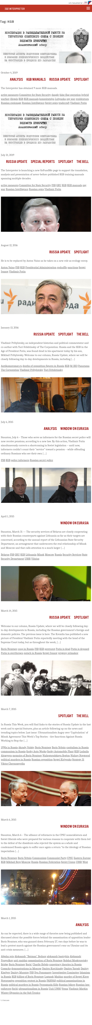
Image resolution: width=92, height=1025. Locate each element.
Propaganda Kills (48, 984)
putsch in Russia (33, 653)
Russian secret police (41, 460)
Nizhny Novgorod (80, 755)
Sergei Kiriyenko (62, 759)
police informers (20, 460)
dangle (55, 94)
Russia (58, 554)
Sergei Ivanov (50, 653)
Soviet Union (68, 862)
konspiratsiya (46, 98)
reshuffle (62, 267)
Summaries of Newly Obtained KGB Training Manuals (36, 67)
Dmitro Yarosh (72, 968)
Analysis (16, 79)
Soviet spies (51, 102)
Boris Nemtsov (9, 649)
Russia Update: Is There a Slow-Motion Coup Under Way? (40, 605)
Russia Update (59, 79)
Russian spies (36, 189)
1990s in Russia (9, 747)
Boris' (29, 964)
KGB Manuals (36, 79)
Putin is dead (63, 649)
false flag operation (70, 94)
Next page (6, 1000)
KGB (21, 98)
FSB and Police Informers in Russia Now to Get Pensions (38, 416)
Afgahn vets (7, 956)
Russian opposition (42, 759)
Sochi (15, 988)
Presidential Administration (40, 267)
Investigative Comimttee (65, 972)
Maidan (58, 976)
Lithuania (31, 554)
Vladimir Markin (78, 988)
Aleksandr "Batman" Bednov (30, 956)
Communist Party (57, 858)
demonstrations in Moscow (26, 968)
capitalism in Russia (77, 747)
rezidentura (82, 98)
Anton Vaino (8, 267)
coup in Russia (26, 649)
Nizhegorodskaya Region (56, 755)
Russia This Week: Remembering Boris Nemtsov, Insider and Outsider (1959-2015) (41, 702)
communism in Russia (13, 751)
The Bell (83, 161)
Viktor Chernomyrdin (13, 763)
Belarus (5, 554)
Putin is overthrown (12, 653)
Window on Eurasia (74, 428)
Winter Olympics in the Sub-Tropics (20, 992)
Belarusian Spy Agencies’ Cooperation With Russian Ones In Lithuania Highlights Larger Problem (41, 509)
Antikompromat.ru (11, 365)
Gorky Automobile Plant (60, 751)
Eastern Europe (82, 858)
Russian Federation (49, 862)
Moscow (49, 554)
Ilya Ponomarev (43, 972)
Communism (39, 858)
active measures (10, 94)
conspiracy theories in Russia (65, 964)
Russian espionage (11, 102)
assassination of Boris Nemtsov (45, 960)
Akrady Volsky (26, 747)
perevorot (50, 649)
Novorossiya (7, 980)
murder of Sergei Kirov (76, 976)
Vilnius (35, 558)
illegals (14, 98)
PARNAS (51, 980)
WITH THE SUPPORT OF (76, 3)
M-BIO (74, 365)
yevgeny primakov (68, 653)
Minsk (40, 554)
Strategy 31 (78, 759)
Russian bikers (67, 984)
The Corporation (10, 369)
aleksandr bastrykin (58, 956)
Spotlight (81, 79)
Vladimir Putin (78, 102)
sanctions (73, 267)
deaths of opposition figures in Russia (43, 365)
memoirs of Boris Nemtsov (27, 755)
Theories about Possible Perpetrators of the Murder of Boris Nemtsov (41, 911)
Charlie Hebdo (41, 964)
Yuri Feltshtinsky (53, 369)
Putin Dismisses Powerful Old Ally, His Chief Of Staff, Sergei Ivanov (41, 238)
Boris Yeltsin (59, 747)
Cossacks (6, 968)
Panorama (83, 365)
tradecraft (64, 102)
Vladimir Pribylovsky (31, 369)
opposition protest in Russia (30, 980)
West (85, 862)
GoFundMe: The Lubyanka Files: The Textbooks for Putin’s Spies (44, 149)
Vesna (65, 988)
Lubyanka (60, 98)
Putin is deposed (80, 649)
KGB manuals (31, 98)
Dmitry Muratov (20, 972)
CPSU (70, 858)
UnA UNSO (55, 988)
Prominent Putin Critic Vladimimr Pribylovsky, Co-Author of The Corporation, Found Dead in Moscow (43, 320)
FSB (54, 185)
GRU (58, 185)
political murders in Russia (16, 759)
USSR (28, 558)
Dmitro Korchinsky (52, 968)
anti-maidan (20, 960)
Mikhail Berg (13, 862)
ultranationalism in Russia (33, 988)
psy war (71, 98)
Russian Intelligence (33, 102)
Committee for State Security (35, 94)
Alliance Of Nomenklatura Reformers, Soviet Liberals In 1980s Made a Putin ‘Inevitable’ (42, 812)
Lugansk (49, 976)
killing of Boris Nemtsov (30, 976)
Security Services (72, 554)
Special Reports (43, 161)
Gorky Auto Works (36, 751)
